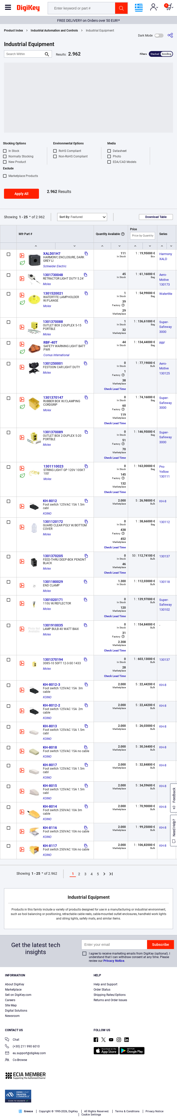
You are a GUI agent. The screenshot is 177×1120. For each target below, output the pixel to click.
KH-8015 (50, 786)
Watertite (165, 294)
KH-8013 (50, 726)
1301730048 (53, 275)
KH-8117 (50, 846)
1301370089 (53, 432)
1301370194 (53, 659)
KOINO (47, 513)
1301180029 (53, 582)
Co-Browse (16, 1060)
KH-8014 (50, 806)
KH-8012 (50, 501)
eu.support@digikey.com (25, 1053)
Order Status (102, 989)
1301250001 (53, 363)
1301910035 (53, 625)
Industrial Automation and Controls (54, 30)
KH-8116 (50, 828)
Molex (47, 284)
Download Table (156, 217)
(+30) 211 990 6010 (22, 1046)
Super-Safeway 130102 (166, 604)
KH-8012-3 (51, 685)
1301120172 (53, 522)
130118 (164, 582)
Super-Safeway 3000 (166, 327)
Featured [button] (71, 217)
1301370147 (53, 397)
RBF (162, 343)
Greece (26, 1111)
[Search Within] (24, 54)
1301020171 (53, 600)
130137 (164, 556)
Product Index (13, 30)
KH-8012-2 (51, 705)
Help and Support (105, 984)
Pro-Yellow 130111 (164, 471)
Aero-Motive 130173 (164, 279)
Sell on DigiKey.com (18, 995)
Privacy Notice (113, 961)
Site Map (11, 1005)
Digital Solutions (16, 1010)
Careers (10, 1000)
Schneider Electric (54, 266)
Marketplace (13, 989)
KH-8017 (50, 765)
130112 (164, 522)
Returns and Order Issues (110, 1000)
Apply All (21, 194)
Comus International (56, 355)
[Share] (170, 35)
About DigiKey (14, 984)
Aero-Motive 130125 (164, 368)
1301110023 (53, 466)
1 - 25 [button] (23, 217)
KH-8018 (50, 747)
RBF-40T (50, 342)
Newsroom (12, 1016)
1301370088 (53, 322)
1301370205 (53, 556)
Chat (12, 1040)
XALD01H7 (51, 254)
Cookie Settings (91, 1114)
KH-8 (162, 501)
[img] (28, 9)
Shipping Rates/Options (110, 995)
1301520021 (53, 293)
